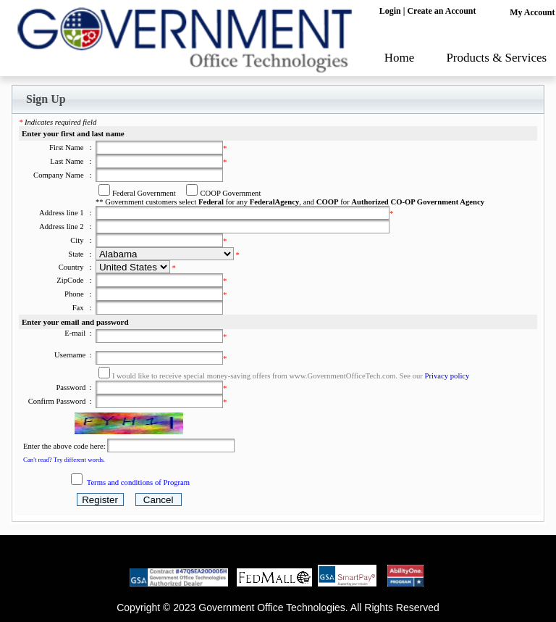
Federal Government (144, 193)
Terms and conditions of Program (138, 482)
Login (390, 11)
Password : (75, 387)
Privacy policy (447, 376)
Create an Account (441, 11)
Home (399, 58)
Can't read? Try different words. (64, 459)
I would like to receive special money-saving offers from (201, 376)
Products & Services (496, 58)
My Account (532, 12)
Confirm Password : (62, 401)
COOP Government (230, 193)
